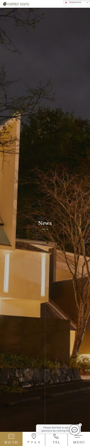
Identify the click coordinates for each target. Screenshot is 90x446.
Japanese (72, 2)
